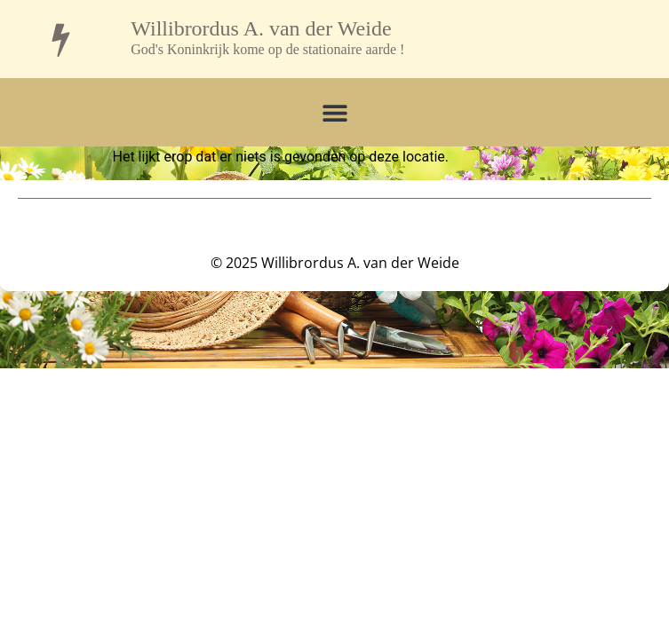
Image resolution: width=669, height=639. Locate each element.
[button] (334, 112)
